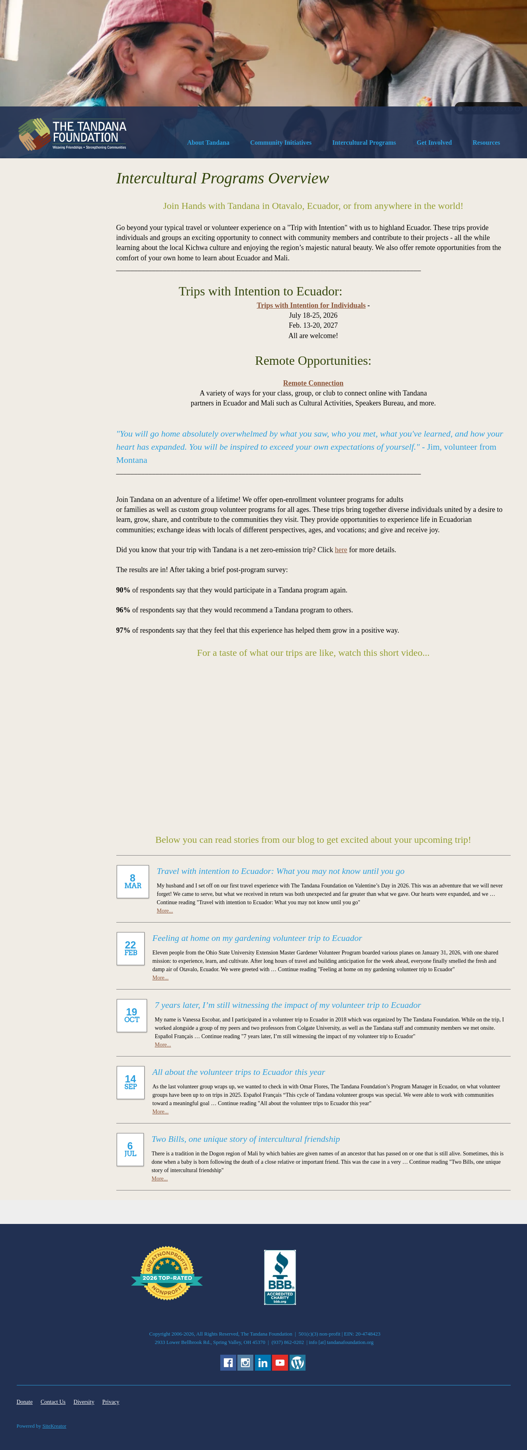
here (341, 550)
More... (165, 911)
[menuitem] (208, 144)
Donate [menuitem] (25, 1402)
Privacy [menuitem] (111, 1402)
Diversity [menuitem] (84, 1402)
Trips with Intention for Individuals (311, 305)
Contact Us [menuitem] (53, 1402)
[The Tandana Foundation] (72, 134)
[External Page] (280, 1303)
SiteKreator (55, 1426)
